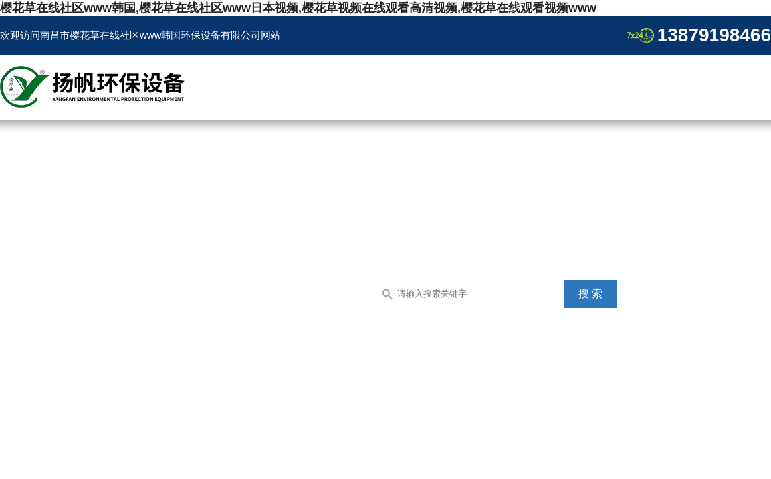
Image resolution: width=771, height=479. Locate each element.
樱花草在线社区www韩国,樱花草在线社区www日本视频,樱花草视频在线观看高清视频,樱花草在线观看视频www (298, 8)
